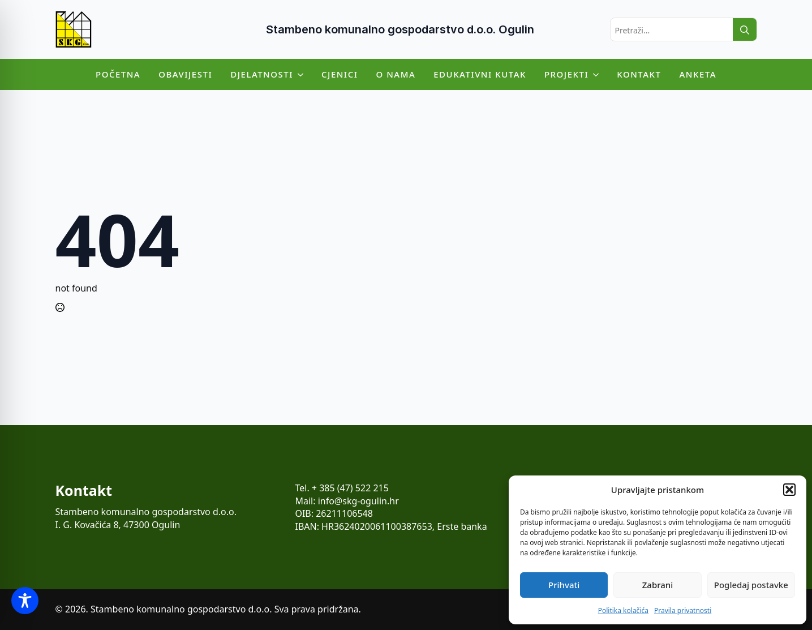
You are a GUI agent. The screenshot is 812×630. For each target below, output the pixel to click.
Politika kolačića (623, 610)
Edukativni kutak (479, 74)
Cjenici (339, 74)
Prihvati (563, 584)
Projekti (566, 74)
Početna (118, 74)
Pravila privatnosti (682, 610)
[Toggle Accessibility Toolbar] (25, 600)
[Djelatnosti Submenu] (302, 74)
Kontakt (639, 74)
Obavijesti (185, 74)
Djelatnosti (261, 74)
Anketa (697, 74)
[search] (745, 30)
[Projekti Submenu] (598, 74)
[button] (789, 489)
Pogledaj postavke (751, 584)
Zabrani (657, 584)
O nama (396, 74)
